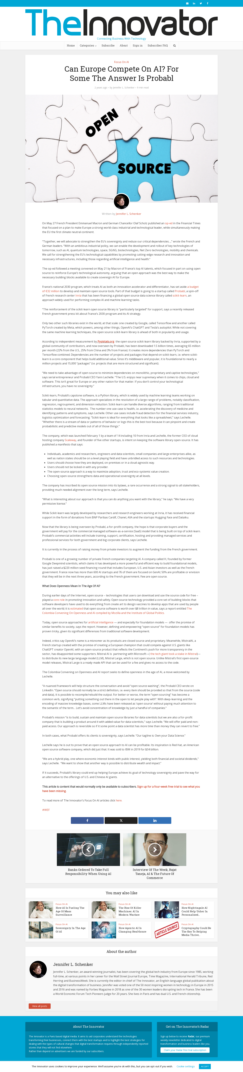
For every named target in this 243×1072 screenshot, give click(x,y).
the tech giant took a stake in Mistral (173, 654)
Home (71, 45)
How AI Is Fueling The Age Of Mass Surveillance (70, 911)
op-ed (168, 223)
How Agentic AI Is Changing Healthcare (132, 929)
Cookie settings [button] (186, 1066)
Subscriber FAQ (158, 45)
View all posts (39, 1006)
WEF (47, 810)
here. (119, 800)
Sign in (138, 45)
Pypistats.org (106, 341)
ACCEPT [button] (205, 1066)
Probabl (180, 291)
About (124, 45)
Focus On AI (121, 62)
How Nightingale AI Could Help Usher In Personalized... (195, 911)
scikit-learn (180, 295)
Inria (78, 295)
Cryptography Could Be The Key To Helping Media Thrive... (196, 931)
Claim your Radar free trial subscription (185, 1050)
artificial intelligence (100, 622)
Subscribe (108, 45)
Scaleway (70, 440)
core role (59, 600)
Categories (87, 45)
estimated (76, 608)
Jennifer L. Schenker (123, 87)
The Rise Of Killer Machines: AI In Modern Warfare (130, 911)
